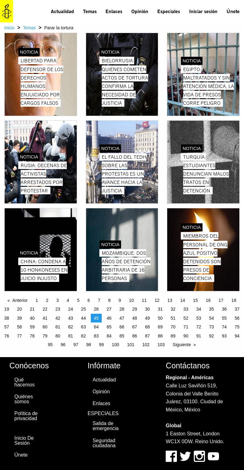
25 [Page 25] (83, 309)
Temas (90, 11)
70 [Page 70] (173, 326)
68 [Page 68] (147, 326)
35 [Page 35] (211, 309)
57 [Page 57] (6, 326)
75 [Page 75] (237, 326)
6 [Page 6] (88, 300)
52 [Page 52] (185, 318)
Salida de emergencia (106, 426)
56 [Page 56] (237, 318)
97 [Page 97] (75, 344)
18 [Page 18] (234, 300)
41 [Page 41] (45, 318)
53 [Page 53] (198, 318)
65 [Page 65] (109, 326)
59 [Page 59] (32, 326)
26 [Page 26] (96, 309)
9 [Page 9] (120, 300)
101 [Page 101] (130, 344)
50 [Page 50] (160, 318)
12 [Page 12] (156, 300)
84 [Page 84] (109, 335)
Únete (233, 11)
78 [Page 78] (32, 335)
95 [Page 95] (50, 344)
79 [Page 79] (45, 335)
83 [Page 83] (96, 335)
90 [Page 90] (185, 335)
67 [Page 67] (134, 326)
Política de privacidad (26, 416)
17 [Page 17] (221, 300)
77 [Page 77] (19, 335)
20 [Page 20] (19, 309)
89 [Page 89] (173, 335)
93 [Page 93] (224, 335)
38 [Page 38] (6, 318)
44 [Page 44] (83, 318)
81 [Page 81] (70, 335)
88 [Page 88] (160, 335)
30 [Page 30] (147, 309)
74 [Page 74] (224, 326)
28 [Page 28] (122, 309)
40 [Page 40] (32, 318)
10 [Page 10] (131, 300)
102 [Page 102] (145, 344)
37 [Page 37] (237, 309)
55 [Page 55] (224, 318)
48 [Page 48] (134, 318)
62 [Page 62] (70, 326)
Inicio (9, 27)
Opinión (139, 11)
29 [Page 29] (134, 309)
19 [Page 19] (6, 309)
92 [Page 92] (211, 335)
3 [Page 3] (57, 300)
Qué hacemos (24, 382)
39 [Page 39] (19, 318)
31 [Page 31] (160, 309)
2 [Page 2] (47, 300)
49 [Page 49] (147, 318)
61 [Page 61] (58, 326)
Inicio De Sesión (24, 440)
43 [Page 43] (70, 318)
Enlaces (113, 11)
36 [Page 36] (224, 309)
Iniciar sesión (203, 11)
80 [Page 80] (58, 335)
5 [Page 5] (78, 300)
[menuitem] (62, 11)
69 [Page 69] (160, 326)
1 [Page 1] (37, 300)
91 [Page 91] (198, 335)
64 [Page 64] (96, 326)
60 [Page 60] (45, 326)
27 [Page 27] (109, 309)
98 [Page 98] (88, 344)
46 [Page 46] (109, 318)
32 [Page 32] (173, 309)
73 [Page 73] (211, 326)
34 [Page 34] (198, 309)
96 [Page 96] (63, 344)
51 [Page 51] (173, 318)
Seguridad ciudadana (104, 443)
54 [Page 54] (211, 318)
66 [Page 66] (122, 326)
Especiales (168, 11)
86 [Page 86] (134, 335)
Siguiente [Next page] (182, 344)
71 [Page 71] (185, 326)
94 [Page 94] (237, 335)
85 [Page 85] (122, 335)
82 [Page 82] (83, 335)
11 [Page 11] (144, 300)
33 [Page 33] (185, 309)
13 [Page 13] (169, 300)
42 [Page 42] (58, 318)
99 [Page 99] (101, 344)
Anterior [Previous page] (20, 300)
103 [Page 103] (161, 344)
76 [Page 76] (6, 335)
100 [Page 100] (115, 344)
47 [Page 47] (122, 318)
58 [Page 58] (19, 326)
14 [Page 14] (182, 300)
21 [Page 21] (32, 309)
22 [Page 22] (45, 309)
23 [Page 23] (58, 309)
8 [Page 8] (109, 300)
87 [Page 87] (147, 335)
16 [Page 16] (208, 300)
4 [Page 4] (68, 300)
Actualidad (62, 11)
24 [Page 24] (70, 309)
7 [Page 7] (99, 300)
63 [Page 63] (83, 326)
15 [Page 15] (195, 300)
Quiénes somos (23, 399)
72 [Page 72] (198, 326)
